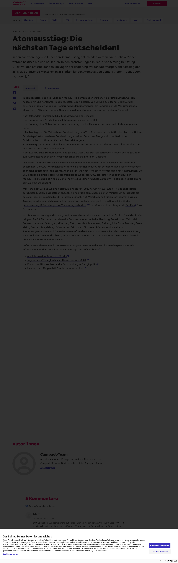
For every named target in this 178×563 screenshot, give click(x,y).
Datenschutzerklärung (84, 551)
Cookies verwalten (10, 554)
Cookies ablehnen (160, 551)
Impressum (102, 551)
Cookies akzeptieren (160, 545)
